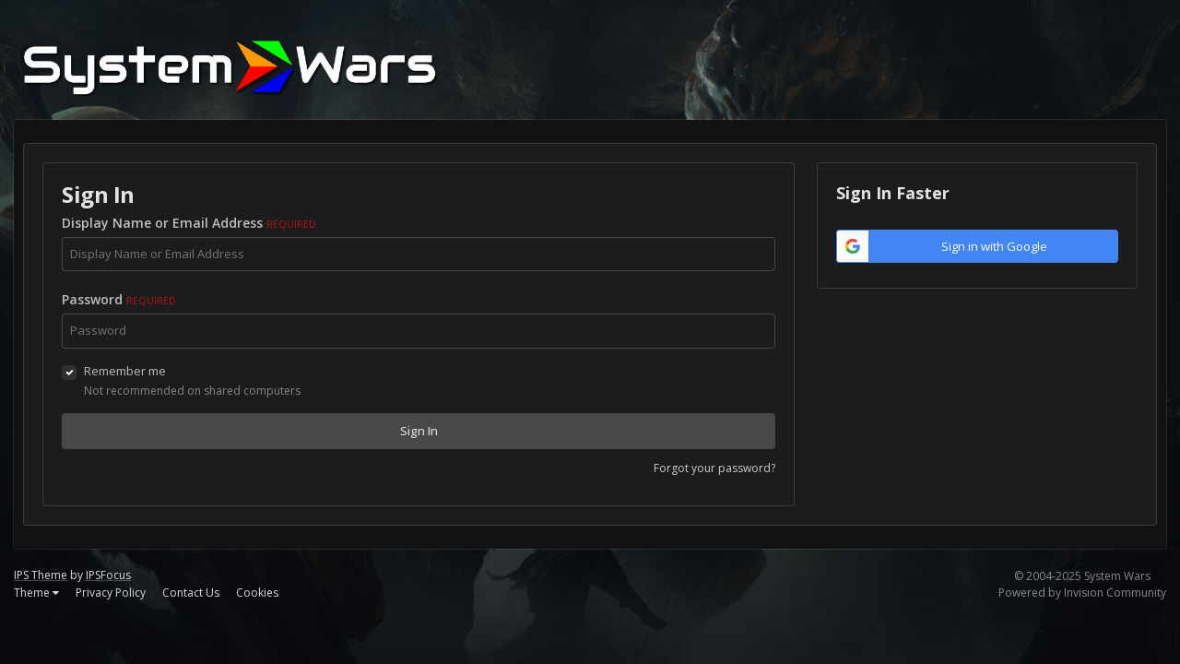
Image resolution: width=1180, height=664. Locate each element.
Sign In (419, 430)
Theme (36, 592)
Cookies (257, 592)
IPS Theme (40, 575)
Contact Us (190, 592)
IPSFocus (108, 575)
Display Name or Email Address (189, 222)
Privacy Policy (111, 592)
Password (119, 299)
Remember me (125, 370)
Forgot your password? (714, 468)
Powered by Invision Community (1082, 592)
